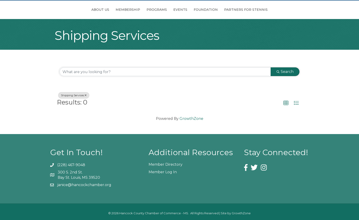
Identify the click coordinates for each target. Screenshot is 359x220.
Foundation (231, 10)
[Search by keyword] (165, 71)
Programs (131, 10)
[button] (286, 103)
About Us (75, 10)
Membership (102, 10)
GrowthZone (191, 118)
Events (206, 10)
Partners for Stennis (271, 10)
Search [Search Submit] (285, 71)
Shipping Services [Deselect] (74, 95)
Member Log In (163, 172)
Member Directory (165, 164)
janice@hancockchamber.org (84, 185)
